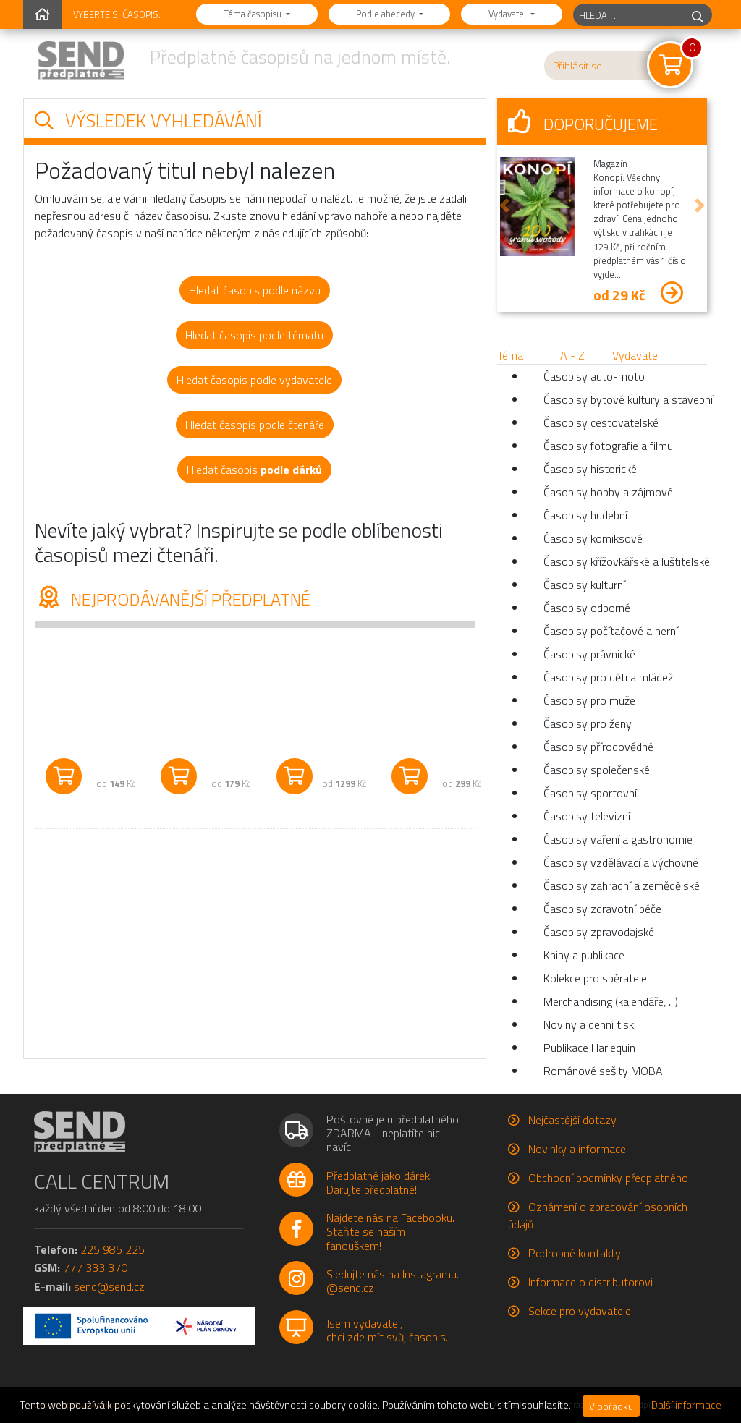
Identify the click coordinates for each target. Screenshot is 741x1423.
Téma (510, 355)
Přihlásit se (577, 66)
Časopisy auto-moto (594, 376)
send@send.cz (109, 1286)
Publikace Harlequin (589, 1047)
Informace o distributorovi (590, 1282)
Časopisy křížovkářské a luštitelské (625, 561)
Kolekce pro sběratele (595, 978)
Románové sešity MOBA (603, 1070)
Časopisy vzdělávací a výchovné (620, 862)
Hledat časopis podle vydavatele (254, 379)
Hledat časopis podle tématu (254, 335)
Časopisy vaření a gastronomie (618, 839)
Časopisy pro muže (589, 700)
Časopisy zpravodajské (598, 931)
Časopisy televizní (586, 816)
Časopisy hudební (585, 515)
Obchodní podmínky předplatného (608, 1177)
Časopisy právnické (589, 654)
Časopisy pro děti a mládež (608, 677)
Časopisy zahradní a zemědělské (621, 885)
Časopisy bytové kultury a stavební (625, 399)
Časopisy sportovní (590, 793)
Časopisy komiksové (593, 538)
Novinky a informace (577, 1148)
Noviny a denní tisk (588, 1024)
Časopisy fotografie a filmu (608, 445)
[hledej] (697, 15)
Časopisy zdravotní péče (602, 908)
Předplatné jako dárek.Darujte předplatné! (379, 1182)
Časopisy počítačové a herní (610, 631)
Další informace (686, 1405)
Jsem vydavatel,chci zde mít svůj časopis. (387, 1330)
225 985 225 (112, 1249)
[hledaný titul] (628, 15)
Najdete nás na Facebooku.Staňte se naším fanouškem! (390, 1231)
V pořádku (611, 1406)
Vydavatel (508, 14)
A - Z (572, 355)
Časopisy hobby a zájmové (608, 492)
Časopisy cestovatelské (601, 422)
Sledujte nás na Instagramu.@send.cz (392, 1280)
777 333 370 (95, 1267)
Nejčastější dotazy (572, 1120)
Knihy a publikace (583, 955)
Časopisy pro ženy (587, 723)
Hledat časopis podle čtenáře (254, 424)
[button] (504, 205)
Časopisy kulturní (584, 584)
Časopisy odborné (586, 607)
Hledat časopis (254, 469)
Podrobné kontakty (574, 1253)
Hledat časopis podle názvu (255, 290)
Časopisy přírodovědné (598, 746)
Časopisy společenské (596, 769)
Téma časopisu (254, 14)
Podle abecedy (386, 14)
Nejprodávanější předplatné (172, 599)
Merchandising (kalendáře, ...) (610, 1001)
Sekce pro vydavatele (579, 1311)
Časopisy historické (590, 468)
